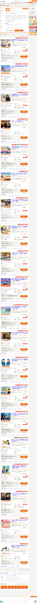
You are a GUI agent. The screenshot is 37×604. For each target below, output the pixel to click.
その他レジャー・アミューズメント (9, 574)
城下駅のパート (5, 116)
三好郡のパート (2, 168)
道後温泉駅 (6, 578)
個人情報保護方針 (25, 601)
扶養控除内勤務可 (9, 580)
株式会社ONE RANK (23, 168)
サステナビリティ (16, 601)
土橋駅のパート (6, 301)
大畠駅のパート (5, 461)
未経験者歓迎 (13, 580)
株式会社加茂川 (20, 461)
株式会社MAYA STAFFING (21, 61)
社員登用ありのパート (15, 116)
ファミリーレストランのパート (11, 515)
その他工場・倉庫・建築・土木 (8, 575)
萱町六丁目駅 (18, 578)
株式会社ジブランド (21, 248)
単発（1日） (7, 12)
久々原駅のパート (5, 515)
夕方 (11, 26)
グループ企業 (22, 601)
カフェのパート (9, 248)
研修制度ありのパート (18, 168)
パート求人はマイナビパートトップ (3, 3)
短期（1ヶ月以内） (16, 12)
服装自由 (6, 580)
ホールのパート (9, 195)
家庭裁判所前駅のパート (7, 381)
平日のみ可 (12, 24)
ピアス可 (18, 580)
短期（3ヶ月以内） (21, 12)
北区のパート (2, 515)
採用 (19, 601)
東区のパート (2, 116)
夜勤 (14, 26)
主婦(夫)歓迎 (20, 580)
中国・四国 (9, 3)
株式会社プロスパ (20, 515)
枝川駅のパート (5, 195)
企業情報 (11, 601)
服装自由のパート (13, 195)
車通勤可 (16, 580)
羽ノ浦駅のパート (6, 168)
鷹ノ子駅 (9, 578)
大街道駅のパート (6, 61)
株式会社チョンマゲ (17, 195)
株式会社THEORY (19, 116)
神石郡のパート (2, 461)
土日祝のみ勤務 (7, 24)
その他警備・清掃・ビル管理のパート (12, 168)
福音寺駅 (11, 578)
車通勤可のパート (16, 515)
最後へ (8, 569)
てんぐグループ (18, 274)
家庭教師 (13, 575)
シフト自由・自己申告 (16, 24)
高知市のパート (2, 195)
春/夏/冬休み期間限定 (13, 13)
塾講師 (15, 575)
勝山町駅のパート (6, 274)
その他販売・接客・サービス (20, 574)
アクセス (13, 601)
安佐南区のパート (2, 248)
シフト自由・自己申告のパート (15, 248)
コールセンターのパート (11, 61)
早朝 (6, 26)
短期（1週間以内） (12, 12)
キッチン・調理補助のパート (11, 461)
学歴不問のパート (20, 381)
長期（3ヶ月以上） (8, 13)
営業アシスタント (15, 574)
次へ (6, 569)
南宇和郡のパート (2, 61)
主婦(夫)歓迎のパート (16, 61)
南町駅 (13, 578)
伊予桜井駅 (15, 578)
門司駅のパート (6, 248)
